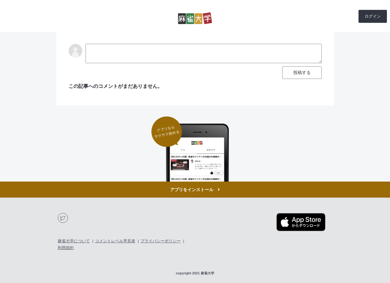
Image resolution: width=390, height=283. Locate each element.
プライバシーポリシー (160, 241)
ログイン (373, 16)
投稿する (302, 72)
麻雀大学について (74, 241)
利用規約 (66, 247)
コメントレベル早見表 (115, 241)
